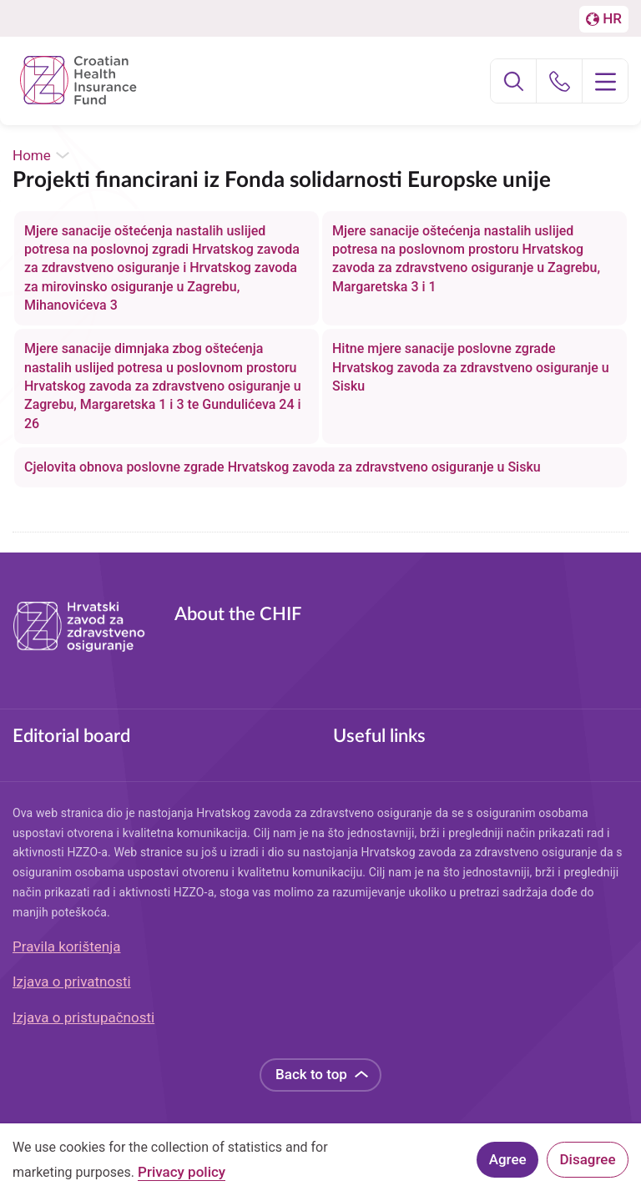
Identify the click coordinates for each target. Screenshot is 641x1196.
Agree (508, 1163)
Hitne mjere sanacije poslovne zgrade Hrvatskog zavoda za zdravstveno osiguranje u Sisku (470, 367)
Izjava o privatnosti (72, 981)
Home (32, 155)
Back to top (311, 1074)
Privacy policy (181, 1176)
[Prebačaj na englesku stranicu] (603, 19)
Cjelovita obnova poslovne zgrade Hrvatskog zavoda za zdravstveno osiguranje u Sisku (282, 467)
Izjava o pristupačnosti (83, 1017)
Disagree (588, 1163)
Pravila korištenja (67, 946)
